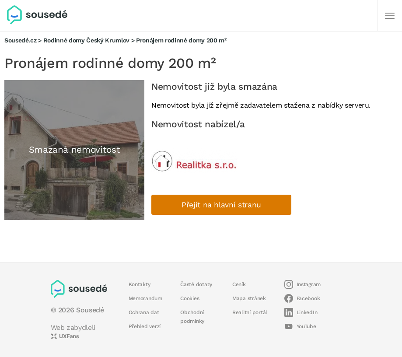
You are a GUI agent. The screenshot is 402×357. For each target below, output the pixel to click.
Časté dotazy (196, 284)
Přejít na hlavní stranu (221, 204)
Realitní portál (249, 312)
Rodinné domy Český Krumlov (86, 40)
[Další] (390, 15)
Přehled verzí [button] (145, 326)
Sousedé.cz (20, 40)
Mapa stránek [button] (249, 298)
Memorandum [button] (145, 298)
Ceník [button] (239, 284)
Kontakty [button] (139, 284)
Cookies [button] (189, 298)
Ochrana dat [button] (144, 312)
